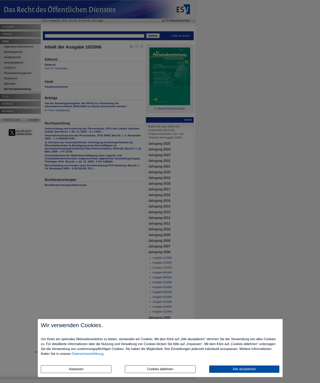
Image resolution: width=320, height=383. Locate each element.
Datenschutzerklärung (87, 353)
